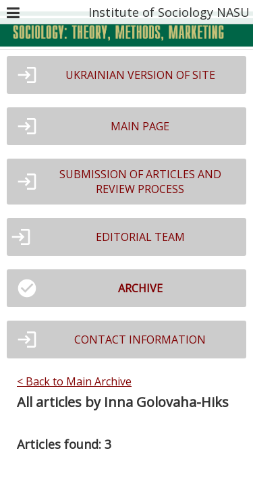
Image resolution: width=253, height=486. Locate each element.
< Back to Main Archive (74, 381)
